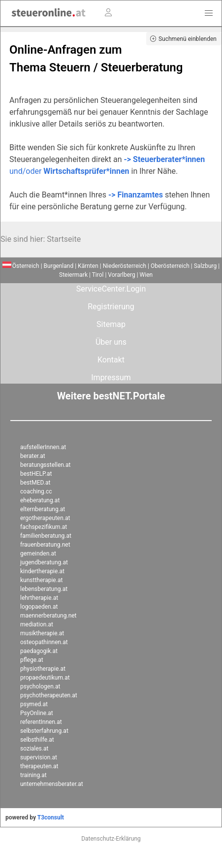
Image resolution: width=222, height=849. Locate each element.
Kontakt (111, 359)
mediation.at (36, 624)
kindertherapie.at (42, 571)
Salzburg (205, 265)
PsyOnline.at (36, 713)
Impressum (111, 377)
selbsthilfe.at (37, 739)
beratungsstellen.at (45, 464)
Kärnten (88, 265)
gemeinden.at (38, 553)
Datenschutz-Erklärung (111, 838)
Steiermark (73, 274)
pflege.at (31, 659)
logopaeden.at (39, 606)
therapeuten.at (39, 766)
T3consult (50, 817)
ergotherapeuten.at (45, 518)
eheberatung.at (40, 500)
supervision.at (38, 757)
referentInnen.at (41, 721)
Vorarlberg (121, 274)
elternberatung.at (42, 509)
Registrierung (111, 306)
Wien (146, 274)
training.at (33, 775)
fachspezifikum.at (43, 526)
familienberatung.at (45, 535)
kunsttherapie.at (41, 580)
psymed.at (34, 704)
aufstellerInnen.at (43, 447)
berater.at (32, 456)
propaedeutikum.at (45, 677)
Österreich (20, 265)
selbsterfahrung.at (44, 730)
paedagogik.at (39, 651)
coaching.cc (36, 491)
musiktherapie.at (42, 633)
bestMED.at (35, 482)
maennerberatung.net (48, 615)
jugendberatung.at (44, 562)
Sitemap (111, 324)
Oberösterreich (170, 265)
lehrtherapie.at (39, 597)
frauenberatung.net (45, 544)
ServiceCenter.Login (111, 289)
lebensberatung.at (43, 589)
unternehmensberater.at (51, 784)
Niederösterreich (124, 265)
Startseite (64, 239)
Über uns (111, 342)
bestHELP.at (36, 473)
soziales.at (34, 748)
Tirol (98, 274)
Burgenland (59, 265)
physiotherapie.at (42, 668)
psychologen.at (40, 686)
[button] (209, 13)
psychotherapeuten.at (48, 695)
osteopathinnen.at (44, 642)
